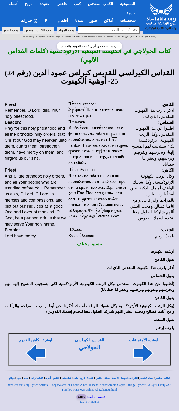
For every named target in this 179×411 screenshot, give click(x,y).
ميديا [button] (79, 20)
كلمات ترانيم (37, 378)
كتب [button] (77, 4)
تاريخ (82, 378)
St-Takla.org (28, 36)
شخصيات (66, 378)
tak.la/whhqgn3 (89, 401)
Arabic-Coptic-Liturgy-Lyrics (120, 36)
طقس (99, 378)
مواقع (12, 378)
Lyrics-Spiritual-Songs (49, 36)
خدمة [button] (130, 13)
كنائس (56, 378)
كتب (75, 378)
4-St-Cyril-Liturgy (147, 36)
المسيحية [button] (127, 4)
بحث (150, 378)
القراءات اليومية (129, 378)
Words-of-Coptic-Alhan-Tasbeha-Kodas (83, 36)
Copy (81, 396)
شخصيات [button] (129, 20)
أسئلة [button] (13, 4)
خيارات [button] (29, 20)
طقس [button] (61, 4)
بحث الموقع (66, 30)
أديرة (48, 378)
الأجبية (115, 378)
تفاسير (143, 378)
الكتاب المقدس (162, 378)
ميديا (26, 378)
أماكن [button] (108, 20)
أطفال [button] (63, 20)
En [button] (48, 20)
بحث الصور (10, 30)
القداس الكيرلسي (89, 340)
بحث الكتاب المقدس (38, 30)
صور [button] (93, 20)
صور (19, 378)
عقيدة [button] (44, 4)
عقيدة (90, 378)
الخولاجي (89, 347)
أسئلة (107, 378)
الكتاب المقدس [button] (100, 4)
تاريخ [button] (29, 4)
